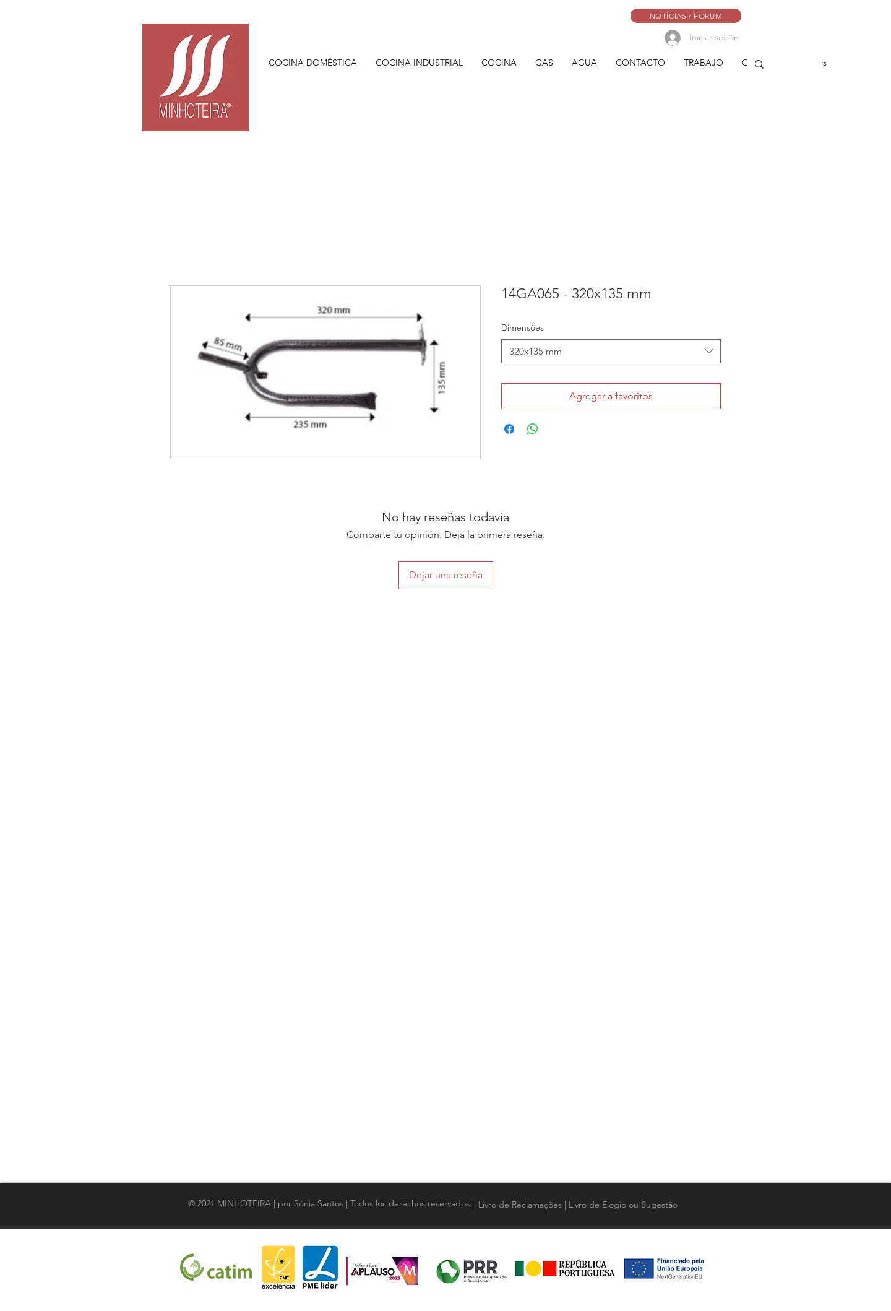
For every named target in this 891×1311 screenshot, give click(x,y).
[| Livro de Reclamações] (519, 1204)
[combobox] (611, 351)
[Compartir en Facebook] (509, 429)
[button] (312, 62)
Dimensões (522, 327)
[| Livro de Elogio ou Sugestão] (622, 1204)
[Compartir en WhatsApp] (532, 429)
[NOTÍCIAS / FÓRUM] (686, 16)
